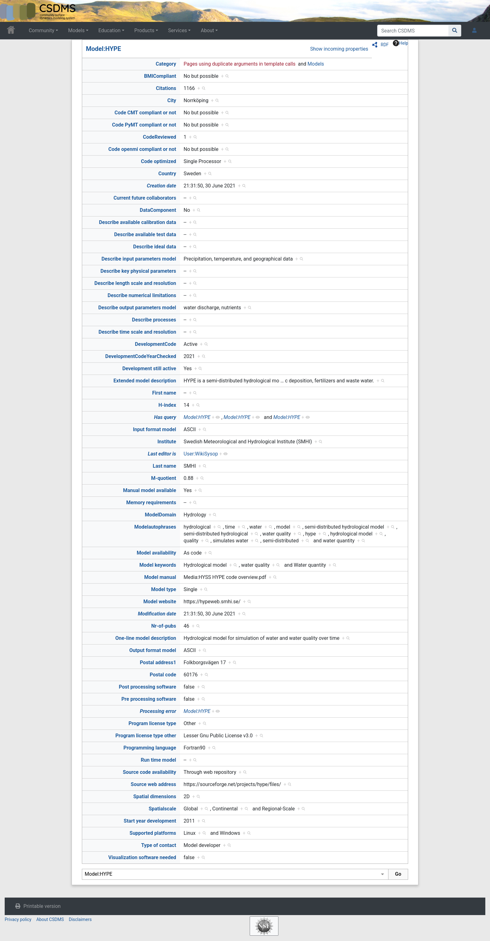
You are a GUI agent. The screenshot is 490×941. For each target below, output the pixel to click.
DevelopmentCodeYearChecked (140, 356)
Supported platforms (153, 833)
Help (400, 43)
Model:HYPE (103, 48)
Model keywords (157, 565)
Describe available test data (145, 234)
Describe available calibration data (137, 222)
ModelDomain (160, 515)
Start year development (150, 821)
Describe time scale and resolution (137, 332)
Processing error (158, 711)
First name (164, 393)
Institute (167, 442)
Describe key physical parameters (138, 271)
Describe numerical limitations (142, 295)
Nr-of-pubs (163, 626)
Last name (164, 466)
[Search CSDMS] (413, 31)
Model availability (156, 553)
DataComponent (158, 210)
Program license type (152, 723)
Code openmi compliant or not (142, 149)
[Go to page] (454, 31)
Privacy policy (18, 919)
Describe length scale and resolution (135, 283)
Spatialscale (162, 809)
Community (41, 30)
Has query (165, 417)
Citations (166, 88)
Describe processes (154, 320)
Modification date (157, 614)
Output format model (152, 650)
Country (167, 174)
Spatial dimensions (154, 796)
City (171, 100)
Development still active (149, 368)
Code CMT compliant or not (145, 113)
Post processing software (147, 687)
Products (144, 30)
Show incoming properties (339, 49)
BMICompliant (160, 76)
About (207, 30)
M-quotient (163, 478)
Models (76, 30)
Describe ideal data (154, 247)
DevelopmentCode (155, 344)
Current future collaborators (144, 198)
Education (109, 30)
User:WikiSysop (201, 454)
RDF (385, 44)
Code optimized (158, 161)
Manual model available (149, 490)
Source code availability (149, 772)
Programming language (149, 748)
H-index (167, 405)
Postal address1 (158, 662)
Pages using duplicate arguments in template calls (240, 64)
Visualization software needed (142, 857)
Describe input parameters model (139, 259)
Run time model (158, 760)
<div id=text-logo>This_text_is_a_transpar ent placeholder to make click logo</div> (10, 11)
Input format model (154, 429)
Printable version (42, 906)
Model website (159, 602)
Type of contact (158, 845)
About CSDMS (50, 919)
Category (166, 64)
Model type (163, 589)
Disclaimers (80, 919)
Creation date (161, 186)
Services (177, 30)
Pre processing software (149, 699)
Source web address (153, 784)
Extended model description (144, 381)
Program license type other (145, 736)
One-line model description (145, 638)
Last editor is (162, 454)
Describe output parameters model (137, 308)
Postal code (163, 675)
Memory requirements (151, 502)
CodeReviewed (159, 137)
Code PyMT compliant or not (144, 125)
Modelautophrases (155, 527)
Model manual (160, 577)
